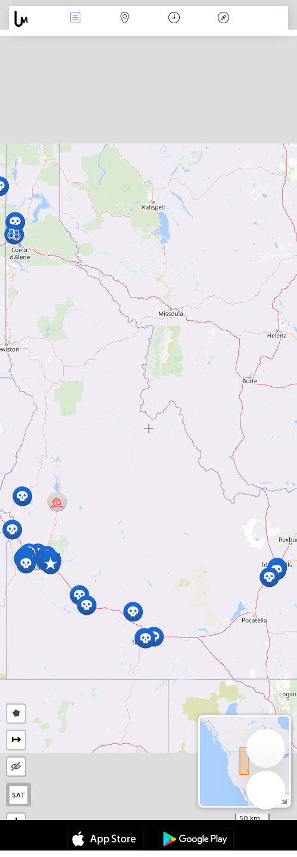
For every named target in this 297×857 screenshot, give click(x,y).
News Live (76, 18)
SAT (19, 795)
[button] (22, 496)
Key (223, 18)
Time (174, 18)
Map (125, 18)
